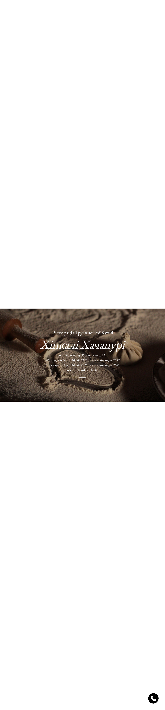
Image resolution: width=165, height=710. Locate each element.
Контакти (117, 8)
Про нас (58, 8)
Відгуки (105, 8)
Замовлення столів (148, 8)
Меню (68, 8)
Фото (89, 8)
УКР (129, 8)
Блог (96, 8)
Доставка (79, 8)
